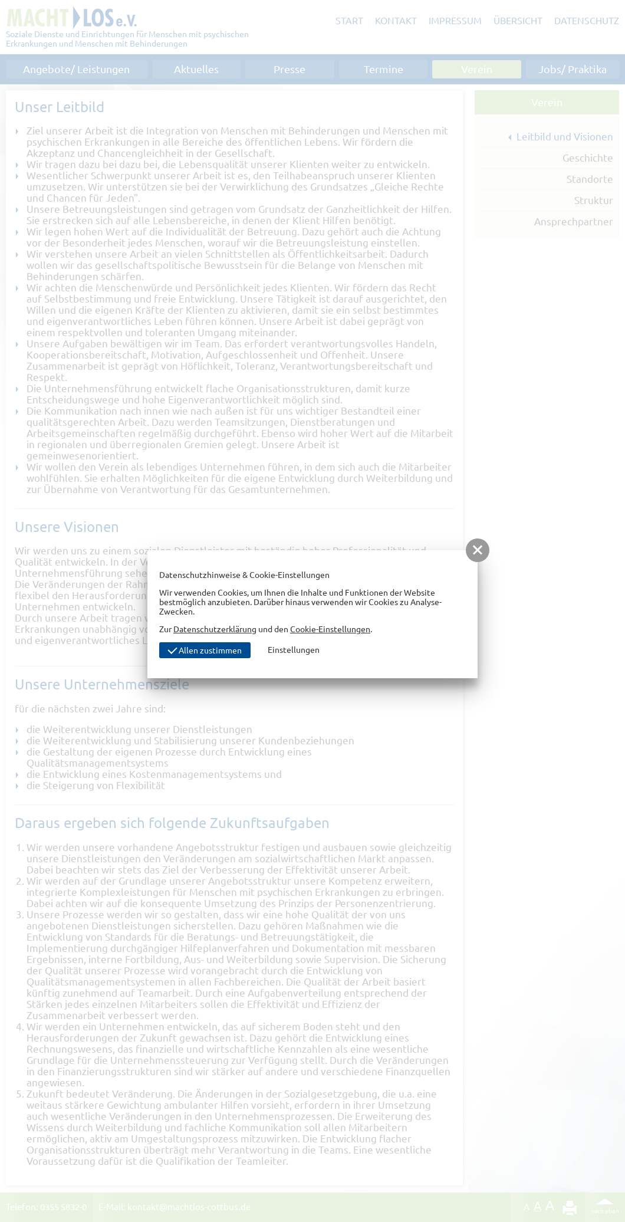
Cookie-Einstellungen (330, 629)
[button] (477, 550)
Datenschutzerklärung (214, 629)
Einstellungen (294, 650)
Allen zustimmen (204, 649)
